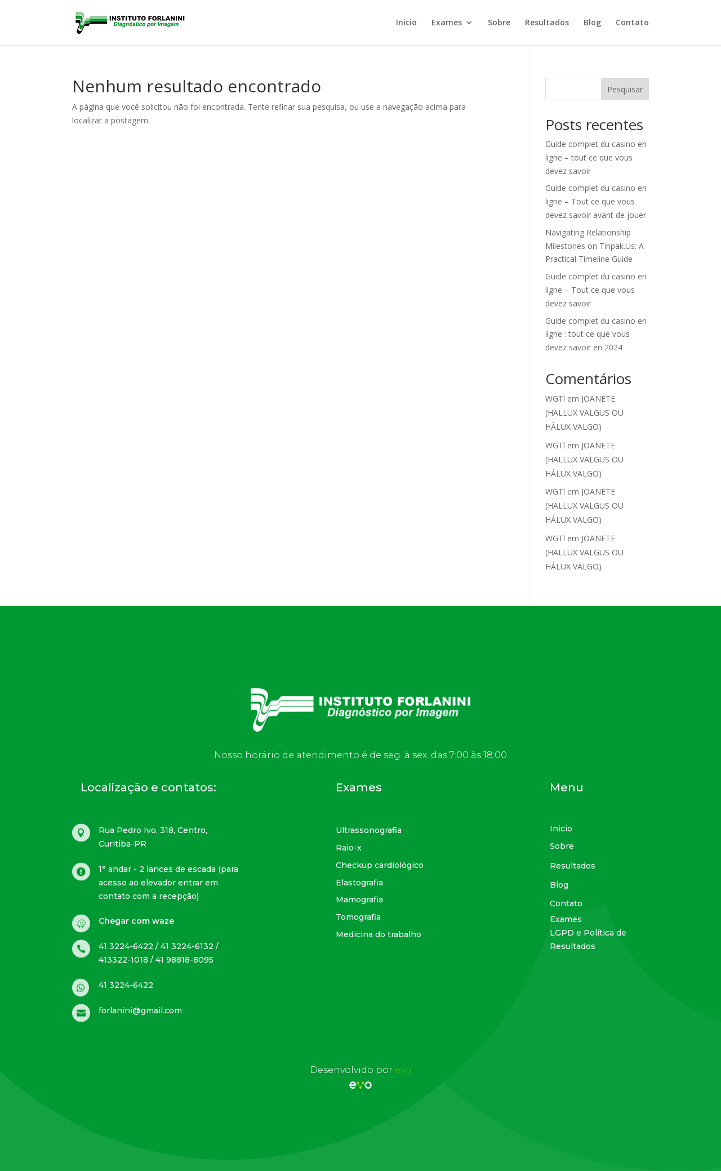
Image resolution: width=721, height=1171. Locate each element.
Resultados (547, 23)
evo (403, 1070)
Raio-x (349, 848)
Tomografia (358, 917)
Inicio (406, 23)
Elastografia (359, 883)
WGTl (555, 398)
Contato (632, 23)
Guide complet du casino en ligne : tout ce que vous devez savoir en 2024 (596, 334)
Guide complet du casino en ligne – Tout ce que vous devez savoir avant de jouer (596, 201)
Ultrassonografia (369, 830)
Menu (567, 787)
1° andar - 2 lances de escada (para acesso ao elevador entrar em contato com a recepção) (168, 882)
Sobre (499, 23)
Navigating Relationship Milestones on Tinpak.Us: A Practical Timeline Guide (594, 246)
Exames (446, 23)
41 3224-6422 (126, 985)
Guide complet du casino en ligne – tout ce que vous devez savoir (596, 157)
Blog (592, 23)
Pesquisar (625, 89)
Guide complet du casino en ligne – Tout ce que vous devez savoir (596, 290)
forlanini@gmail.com (140, 1010)
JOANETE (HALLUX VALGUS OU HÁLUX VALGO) (584, 412)
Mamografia (359, 899)
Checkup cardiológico (380, 865)
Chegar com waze (136, 921)
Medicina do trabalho (378, 934)
